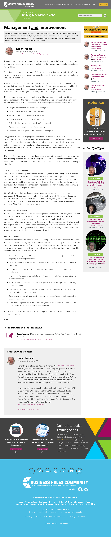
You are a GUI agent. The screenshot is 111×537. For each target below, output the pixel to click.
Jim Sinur (97, 192)
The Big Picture (97, 68)
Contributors (30, 504)
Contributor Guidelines (48, 504)
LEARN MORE (96, 144)
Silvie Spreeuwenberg (97, 229)
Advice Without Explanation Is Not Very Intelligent (96, 226)
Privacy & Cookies (87, 504)
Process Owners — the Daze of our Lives (98, 78)
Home (20, 502)
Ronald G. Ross (93, 269)
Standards (86, 4)
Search (74, 504)
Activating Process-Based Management (99, 58)
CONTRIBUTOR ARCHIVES (96, 37)
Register (103, 4)
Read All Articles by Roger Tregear (39, 54)
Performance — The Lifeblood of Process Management (99, 45)
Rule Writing (76, 4)
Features (57, 4)
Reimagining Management (47, 15)
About (19, 504)
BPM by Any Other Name (98, 90)
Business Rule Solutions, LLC (57, 516)
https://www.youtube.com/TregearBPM (33, 404)
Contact (64, 504)
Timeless (95, 4)
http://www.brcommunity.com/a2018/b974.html (38, 340)
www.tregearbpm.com (67, 366)
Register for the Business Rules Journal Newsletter (55, 497)
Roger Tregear (27, 19)
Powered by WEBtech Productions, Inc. (55, 523)
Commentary (48, 4)
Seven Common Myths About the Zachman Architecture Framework (96, 264)
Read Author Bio (21, 54)
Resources (66, 4)
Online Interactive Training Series (72, 428)
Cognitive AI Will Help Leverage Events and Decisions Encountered (95, 188)
